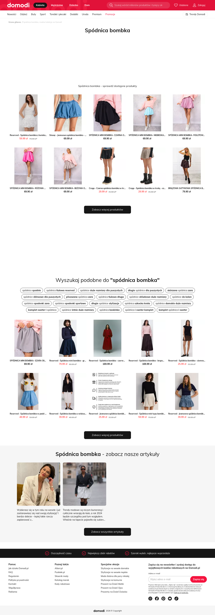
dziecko (73, 5)
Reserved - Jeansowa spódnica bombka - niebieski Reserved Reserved (121, 413)
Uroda (85, 14)
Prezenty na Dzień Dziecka (114, 591)
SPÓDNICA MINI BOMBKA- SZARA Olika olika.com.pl (34, 360)
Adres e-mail (154, 573)
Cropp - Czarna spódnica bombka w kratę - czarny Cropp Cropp (118, 188)
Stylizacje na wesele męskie (114, 572)
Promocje (110, 14)
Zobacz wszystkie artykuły (107, 531)
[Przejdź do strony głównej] (18, 5)
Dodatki (74, 14)
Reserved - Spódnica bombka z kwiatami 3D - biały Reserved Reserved (43, 135)
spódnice (101, 290)
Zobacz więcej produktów (107, 209)
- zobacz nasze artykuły (107, 454)
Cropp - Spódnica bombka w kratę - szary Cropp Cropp (154, 188)
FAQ (10, 572)
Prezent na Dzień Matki (112, 584)
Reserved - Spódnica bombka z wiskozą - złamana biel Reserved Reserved (83, 413)
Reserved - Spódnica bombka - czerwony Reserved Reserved (117, 360)
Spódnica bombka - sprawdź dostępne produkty (107, 86)
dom (87, 5)
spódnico (31, 290)
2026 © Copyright (114, 610)
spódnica (60, 290)
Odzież (23, 14)
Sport (43, 14)
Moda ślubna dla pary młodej (115, 576)
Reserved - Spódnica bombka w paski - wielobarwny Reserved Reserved (43, 413)
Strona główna (14, 22)
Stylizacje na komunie (111, 580)
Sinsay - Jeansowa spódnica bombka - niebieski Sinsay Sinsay (77, 135)
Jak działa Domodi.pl (18, 568)
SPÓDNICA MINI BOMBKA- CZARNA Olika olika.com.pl (114, 135)
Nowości (11, 14)
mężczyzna (57, 5)
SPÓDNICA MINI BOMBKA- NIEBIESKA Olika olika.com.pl (154, 135)
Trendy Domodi (195, 14)
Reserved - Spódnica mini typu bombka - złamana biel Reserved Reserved (163, 413)
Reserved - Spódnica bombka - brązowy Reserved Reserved (156, 360)
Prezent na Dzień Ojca (112, 588)
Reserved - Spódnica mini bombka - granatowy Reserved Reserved (80, 360)
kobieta (40, 5)
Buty (33, 14)
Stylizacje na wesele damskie (115, 568)
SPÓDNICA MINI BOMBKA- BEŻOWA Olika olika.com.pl (74, 188)
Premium (96, 14)
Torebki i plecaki (58, 14)
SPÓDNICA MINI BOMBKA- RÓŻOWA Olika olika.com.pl (35, 188)
